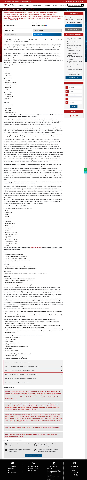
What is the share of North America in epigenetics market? (19, 370)
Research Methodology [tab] (10, 34)
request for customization (33, 455)
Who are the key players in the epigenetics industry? (18, 382)
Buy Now (74, 26)
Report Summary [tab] (9, 30)
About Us (11, 468)
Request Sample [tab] (38, 34)
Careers (11, 470)
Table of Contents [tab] (38, 30)
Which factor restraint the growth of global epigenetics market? (21, 374)
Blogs (73, 470)
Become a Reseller (13, 472)
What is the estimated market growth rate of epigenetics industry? (22, 366)
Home (4, 9)
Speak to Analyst (73, 77)
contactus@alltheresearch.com (23, 1)
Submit (74, 106)
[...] (74, 5)
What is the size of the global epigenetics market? (17, 362)
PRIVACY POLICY (32, 470)
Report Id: (35, 23)
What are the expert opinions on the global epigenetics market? (21, 378)
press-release (75, 468)
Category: (10, 25)
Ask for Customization (73, 29)
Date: (7, 23)
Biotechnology (11, 9)
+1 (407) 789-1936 (9, 1)
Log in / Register (67, 1)
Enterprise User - (73, 22)
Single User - (73, 19)
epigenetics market (36, 247)
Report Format (39, 25)
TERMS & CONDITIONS (33, 468)
